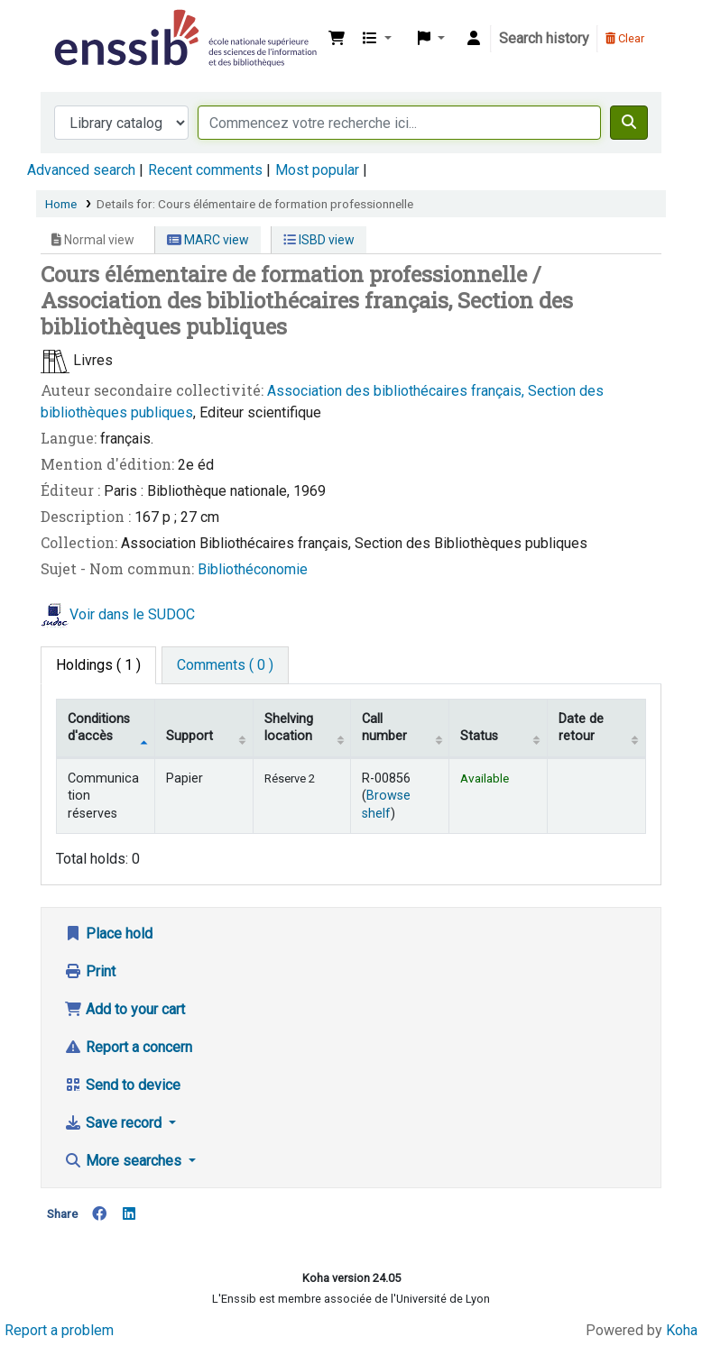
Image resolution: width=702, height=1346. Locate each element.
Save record (114, 1122)
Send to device (122, 1085)
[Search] (629, 122)
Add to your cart (124, 1009)
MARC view (208, 240)
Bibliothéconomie (253, 569)
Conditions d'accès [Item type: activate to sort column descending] (99, 727)
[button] (336, 39)
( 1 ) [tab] (98, 664)
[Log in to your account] (473, 39)
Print (89, 971)
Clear (624, 38)
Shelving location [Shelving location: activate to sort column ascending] (288, 727)
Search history (544, 38)
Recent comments (205, 170)
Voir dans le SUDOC (132, 614)
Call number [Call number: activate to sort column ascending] (384, 727)
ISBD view (319, 240)
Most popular (317, 170)
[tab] (225, 665)
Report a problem (59, 1330)
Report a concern (128, 1047)
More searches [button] (124, 1160)
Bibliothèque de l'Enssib (96, 25)
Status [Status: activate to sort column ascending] (479, 736)
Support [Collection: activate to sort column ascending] (189, 736)
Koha (681, 1330)
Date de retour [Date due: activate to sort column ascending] (581, 727)
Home (61, 204)
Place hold (108, 933)
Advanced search (81, 170)
